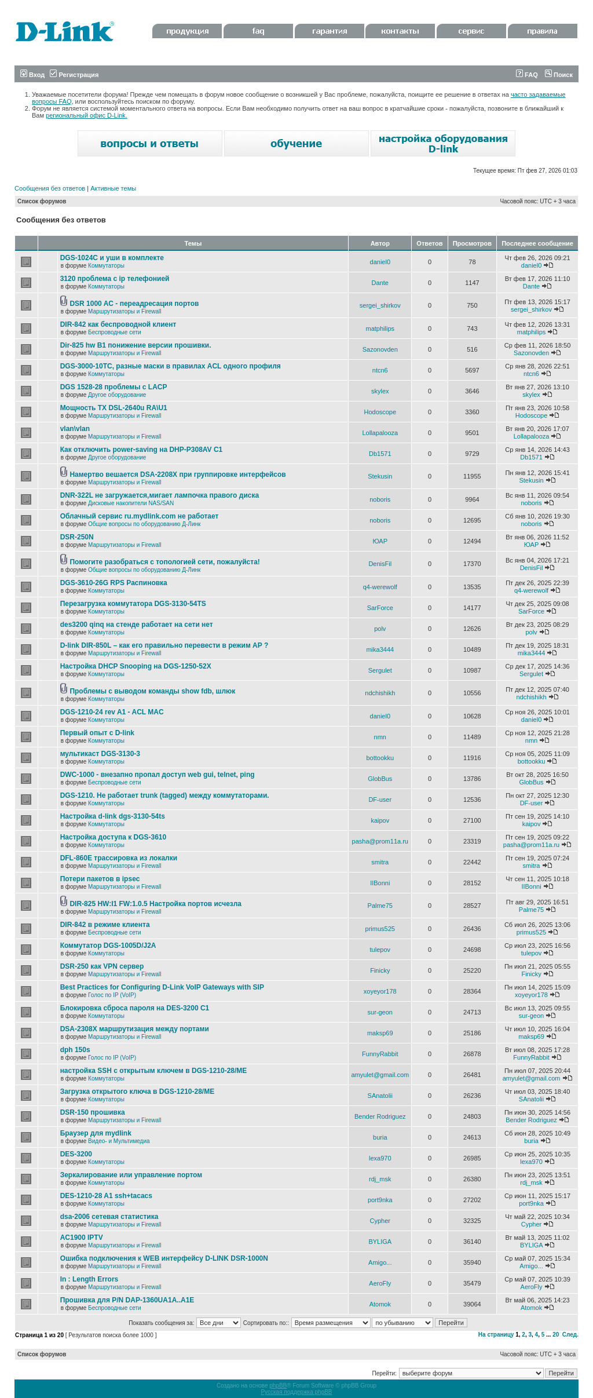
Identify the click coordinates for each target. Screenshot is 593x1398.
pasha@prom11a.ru (380, 841)
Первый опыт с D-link (97, 733)
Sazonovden (380, 349)
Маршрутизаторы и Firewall (125, 311)
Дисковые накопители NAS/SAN (131, 503)
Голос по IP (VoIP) (112, 995)
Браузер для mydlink (95, 1133)
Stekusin (380, 476)
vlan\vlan (75, 429)
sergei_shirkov (380, 305)
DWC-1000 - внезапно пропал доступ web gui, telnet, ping (157, 775)
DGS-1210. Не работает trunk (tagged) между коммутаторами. (164, 795)
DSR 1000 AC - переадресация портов (134, 304)
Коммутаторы (106, 265)
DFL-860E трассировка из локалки (119, 858)
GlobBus (380, 778)
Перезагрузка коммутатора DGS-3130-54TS (133, 604)
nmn (380, 736)
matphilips (380, 328)
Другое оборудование (117, 395)
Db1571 (380, 453)
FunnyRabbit (380, 1053)
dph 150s (75, 1050)
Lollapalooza (380, 432)
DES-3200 (76, 1154)
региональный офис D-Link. (86, 115)
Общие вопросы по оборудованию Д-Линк (144, 524)
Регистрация (74, 74)
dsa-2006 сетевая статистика (109, 1217)
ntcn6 (380, 370)
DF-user (379, 799)
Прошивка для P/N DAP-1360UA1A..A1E (127, 1300)
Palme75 (380, 905)
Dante (380, 282)
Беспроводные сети (114, 332)
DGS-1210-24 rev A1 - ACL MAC (112, 712)
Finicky (380, 970)
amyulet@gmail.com (380, 1074)
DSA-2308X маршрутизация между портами (134, 1029)
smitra (380, 862)
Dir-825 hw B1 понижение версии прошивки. (135, 345)
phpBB (278, 1385)
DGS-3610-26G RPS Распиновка (113, 583)
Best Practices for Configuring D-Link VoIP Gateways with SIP (162, 987)
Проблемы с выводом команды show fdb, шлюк (152, 691)
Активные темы (113, 188)
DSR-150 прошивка (92, 1112)
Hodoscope (380, 411)
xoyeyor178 (380, 991)
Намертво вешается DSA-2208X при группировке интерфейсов (177, 474)
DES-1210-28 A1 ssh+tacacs (106, 1196)
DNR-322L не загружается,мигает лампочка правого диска (159, 495)
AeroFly (380, 1283)
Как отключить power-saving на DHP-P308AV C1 (141, 450)
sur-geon (380, 1012)
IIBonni (380, 882)
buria (380, 1137)
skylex (380, 391)
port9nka (380, 1199)
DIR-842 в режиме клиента (105, 925)
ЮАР (380, 541)
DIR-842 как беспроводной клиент (118, 324)
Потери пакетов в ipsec (100, 879)
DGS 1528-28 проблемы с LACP (113, 387)
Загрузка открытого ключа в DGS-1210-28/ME (137, 1091)
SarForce (380, 607)
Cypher (380, 1220)
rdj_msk (380, 1179)
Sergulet (380, 670)
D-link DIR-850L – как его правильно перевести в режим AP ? (164, 645)
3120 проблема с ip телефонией (115, 279)
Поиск (559, 74)
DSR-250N (77, 537)
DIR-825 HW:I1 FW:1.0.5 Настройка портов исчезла (155, 904)
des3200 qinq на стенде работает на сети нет (136, 624)
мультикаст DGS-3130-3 (100, 754)
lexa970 (380, 1158)
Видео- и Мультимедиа (119, 1141)
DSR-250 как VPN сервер (102, 966)
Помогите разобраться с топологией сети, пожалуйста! (164, 562)
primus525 (380, 928)
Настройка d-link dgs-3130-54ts (112, 816)
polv (380, 628)
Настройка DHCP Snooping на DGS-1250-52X (135, 666)
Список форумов (42, 201)
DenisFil (379, 563)
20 (555, 1334)
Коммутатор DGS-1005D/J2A (108, 945)
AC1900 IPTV (81, 1237)
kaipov (380, 820)
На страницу (496, 1334)
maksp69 (380, 1033)
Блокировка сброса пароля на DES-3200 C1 (135, 1008)
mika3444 (380, 649)
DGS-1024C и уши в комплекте (112, 258)
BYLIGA (379, 1241)
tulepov (380, 949)
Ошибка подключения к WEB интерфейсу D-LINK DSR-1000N (164, 1258)
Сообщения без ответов (49, 188)
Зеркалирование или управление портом (131, 1175)
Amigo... (379, 1262)
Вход (32, 74)
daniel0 (380, 261)
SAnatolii (380, 1095)
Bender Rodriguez (380, 1116)
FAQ (527, 74)
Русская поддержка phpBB (296, 1392)
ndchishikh (380, 692)
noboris (379, 499)
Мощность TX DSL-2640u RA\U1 (113, 408)
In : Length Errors (89, 1279)
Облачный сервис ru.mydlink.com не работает (139, 516)
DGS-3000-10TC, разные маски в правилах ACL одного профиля (170, 366)
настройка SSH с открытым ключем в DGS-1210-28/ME (153, 1071)
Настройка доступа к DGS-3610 (113, 837)
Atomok (380, 1304)
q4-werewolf (380, 586)
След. (570, 1334)
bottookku (380, 757)
